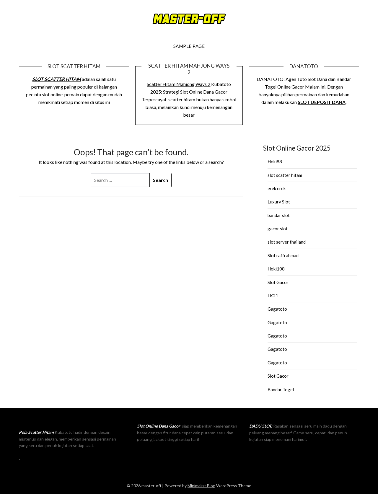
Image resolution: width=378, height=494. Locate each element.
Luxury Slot (279, 201)
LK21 (273, 295)
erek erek (277, 188)
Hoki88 (275, 161)
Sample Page (189, 46)
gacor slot (278, 228)
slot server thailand (287, 241)
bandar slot (279, 215)
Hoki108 (276, 268)
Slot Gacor (278, 282)
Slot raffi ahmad (283, 255)
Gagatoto (277, 309)
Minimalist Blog (201, 485)
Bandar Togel (281, 389)
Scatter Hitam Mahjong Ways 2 (178, 84)
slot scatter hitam (285, 175)
